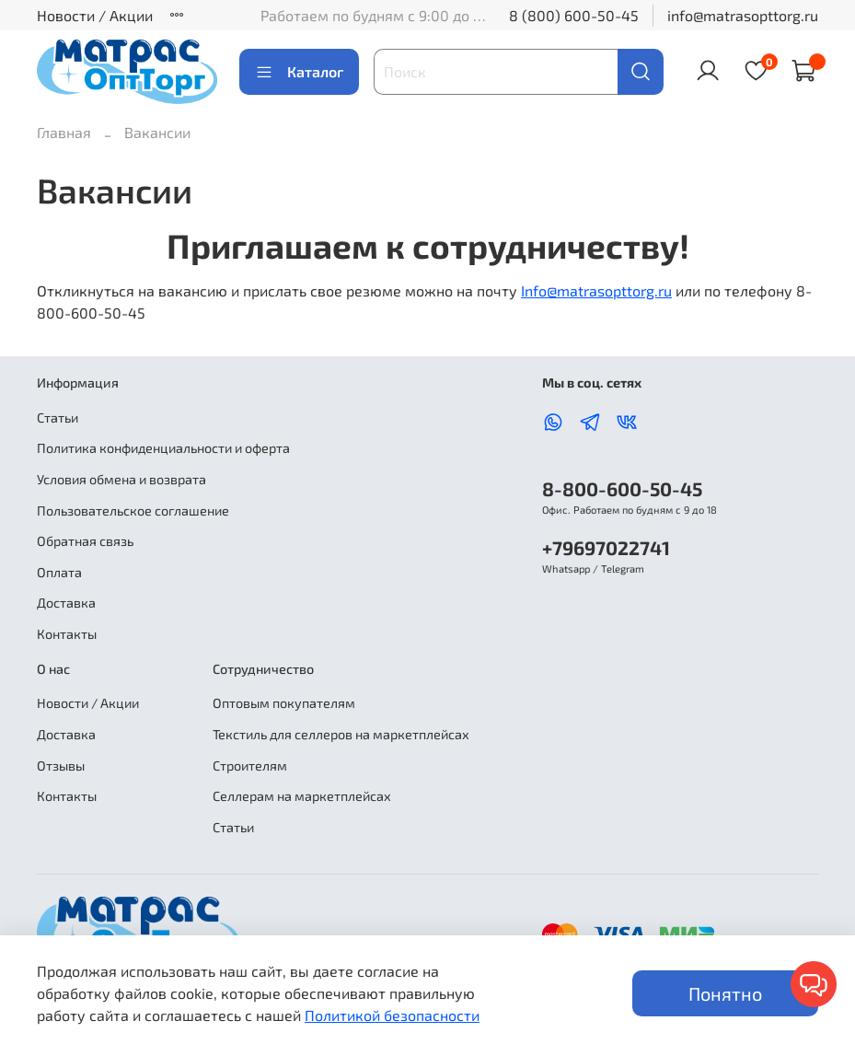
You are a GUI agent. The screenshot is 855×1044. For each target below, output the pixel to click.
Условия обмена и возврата (121, 479)
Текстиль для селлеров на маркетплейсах (341, 734)
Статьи (57, 417)
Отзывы (61, 765)
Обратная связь (85, 541)
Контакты (67, 634)
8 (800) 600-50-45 (574, 15)
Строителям (250, 765)
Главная (64, 132)
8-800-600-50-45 (622, 488)
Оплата (59, 572)
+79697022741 (606, 547)
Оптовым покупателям (284, 703)
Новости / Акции (95, 15)
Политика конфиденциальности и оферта (163, 448)
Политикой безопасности (392, 1015)
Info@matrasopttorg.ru (596, 290)
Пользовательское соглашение (133, 510)
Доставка (66, 602)
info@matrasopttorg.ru (742, 15)
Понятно (725, 993)
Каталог (299, 72)
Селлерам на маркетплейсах (302, 796)
